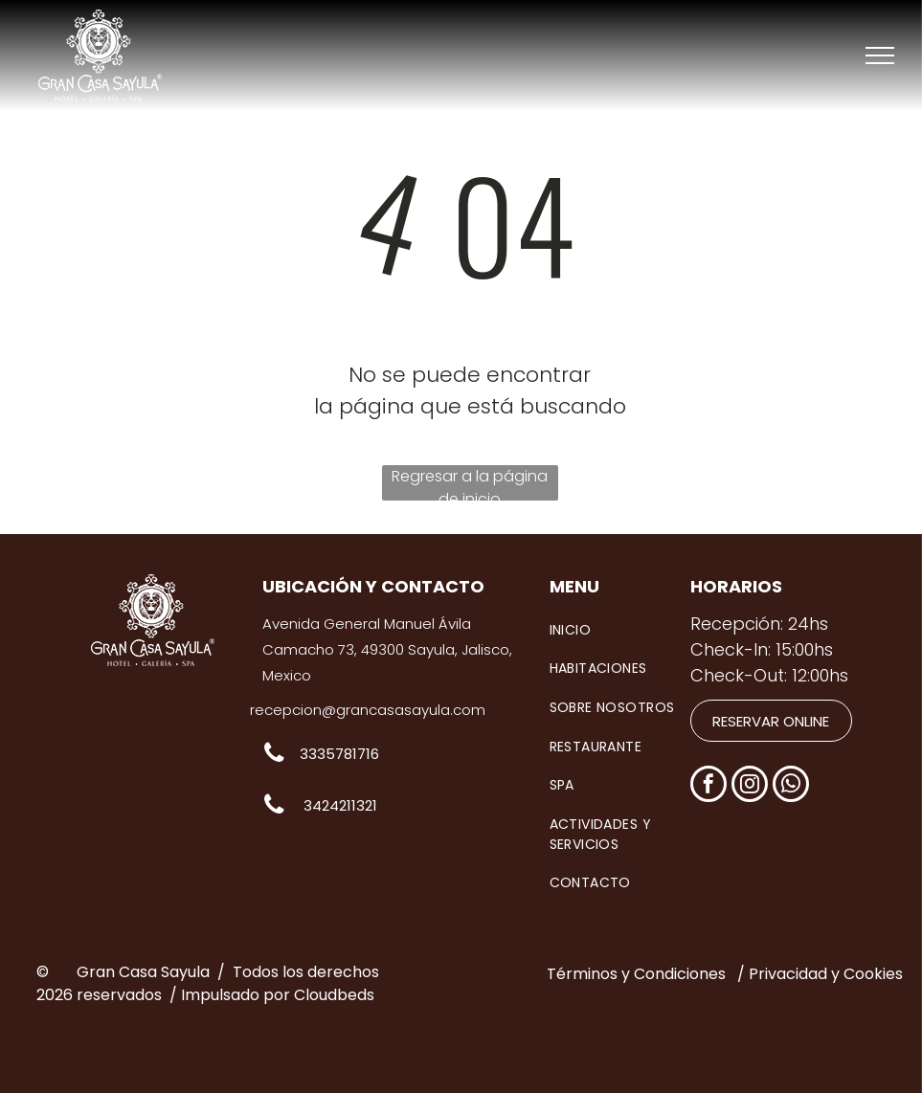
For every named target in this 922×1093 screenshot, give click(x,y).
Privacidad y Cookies (826, 974)
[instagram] (749, 786)
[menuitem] (627, 630)
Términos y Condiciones (636, 974)
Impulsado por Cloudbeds (277, 995)
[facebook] (708, 786)
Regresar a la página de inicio (470, 483)
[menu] (880, 55)
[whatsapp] (791, 786)
